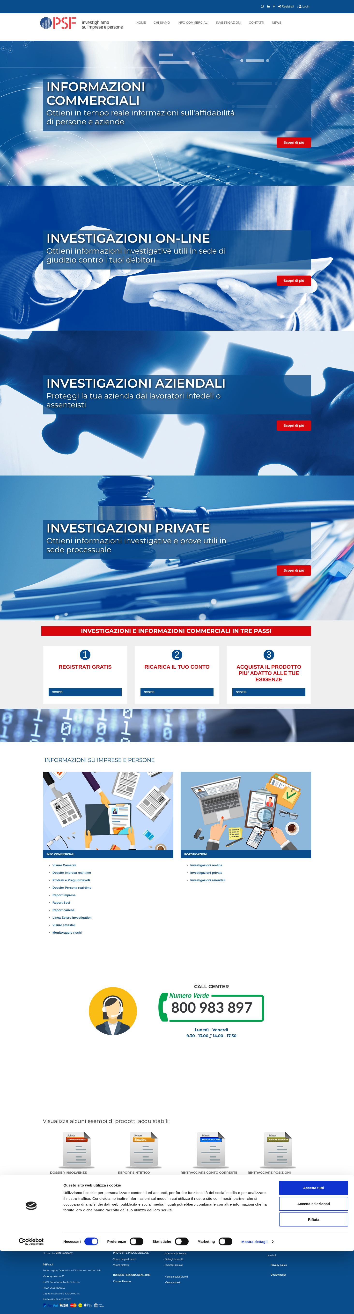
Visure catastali (63, 925)
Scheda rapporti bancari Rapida (285, 1220)
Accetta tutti (313, 1251)
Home (141, 22)
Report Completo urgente (178, 1209)
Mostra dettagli (254, 1304)
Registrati (286, 6)
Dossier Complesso (123, 1231)
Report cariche (63, 910)
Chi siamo (162, 22)
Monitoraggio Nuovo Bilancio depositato (238, 1203)
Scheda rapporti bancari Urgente (285, 1215)
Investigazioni (228, 22)
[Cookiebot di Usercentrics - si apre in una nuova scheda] (31, 1304)
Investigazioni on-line (206, 865)
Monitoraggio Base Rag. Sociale (234, 1209)
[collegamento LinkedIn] (269, 7)
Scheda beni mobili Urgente (283, 1209)
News (276, 22)
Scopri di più (294, 142)
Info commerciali (193, 22)
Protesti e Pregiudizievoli (71, 880)
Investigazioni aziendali (207, 880)
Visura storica (120, 1209)
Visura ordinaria (121, 1203)
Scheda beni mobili (278, 1203)
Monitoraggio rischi (67, 932)
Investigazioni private (206, 872)
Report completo (174, 1203)
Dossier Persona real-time (71, 887)
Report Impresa (63, 895)
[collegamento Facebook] (274, 7)
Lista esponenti (173, 1237)
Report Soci (61, 902)
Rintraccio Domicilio (279, 1226)
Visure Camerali (64, 865)
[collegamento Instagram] (262, 7)
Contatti (256, 22)
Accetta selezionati (313, 1266)
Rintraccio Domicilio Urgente (283, 1232)
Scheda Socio (172, 1231)
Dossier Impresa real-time (71, 872)
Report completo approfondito (181, 1215)
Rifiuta (313, 1282)
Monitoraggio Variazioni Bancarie (234, 1226)
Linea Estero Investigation (72, 917)
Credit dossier (120, 1237)
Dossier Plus (120, 1225)
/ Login (303, 6)
